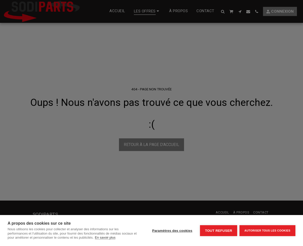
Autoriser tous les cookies (267, 230)
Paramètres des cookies (172, 231)
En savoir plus (108, 237)
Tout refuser (218, 231)
